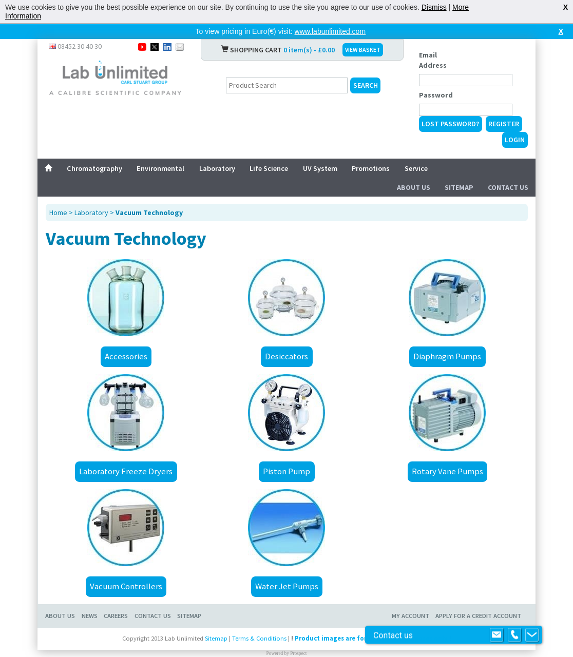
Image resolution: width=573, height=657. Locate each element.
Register (503, 123)
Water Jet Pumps (286, 586)
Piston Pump (286, 471)
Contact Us (508, 187)
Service (416, 168)
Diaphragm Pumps (447, 356)
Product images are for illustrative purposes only (371, 638)
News (90, 616)
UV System (320, 168)
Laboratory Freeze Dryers (126, 471)
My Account (410, 616)
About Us (413, 187)
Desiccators (286, 356)
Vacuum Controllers (126, 586)
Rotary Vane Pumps (447, 471)
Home (58, 212)
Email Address (433, 60)
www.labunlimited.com (330, 31)
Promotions (371, 168)
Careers (116, 616)
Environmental (160, 168)
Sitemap (459, 187)
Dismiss (434, 7)
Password (436, 95)
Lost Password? (450, 123)
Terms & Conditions (259, 638)
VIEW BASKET (362, 49)
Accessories (126, 356)
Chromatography (94, 168)
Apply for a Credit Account (478, 616)
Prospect (298, 653)
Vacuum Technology (149, 212)
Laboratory (217, 168)
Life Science (269, 168)
